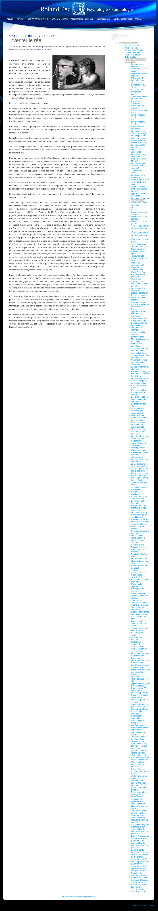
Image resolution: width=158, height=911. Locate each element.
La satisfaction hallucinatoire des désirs (139, 482)
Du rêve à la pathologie (136, 345)
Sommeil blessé (138, 186)
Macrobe (135, 533)
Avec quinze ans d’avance (138, 386)
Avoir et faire (136, 637)
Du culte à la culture (140, 547)
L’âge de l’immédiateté (137, 268)
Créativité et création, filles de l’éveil (138, 623)
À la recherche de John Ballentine (139, 497)
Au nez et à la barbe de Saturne (140, 259)
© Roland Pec (67, 897)
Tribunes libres (131, 57)
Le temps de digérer (140, 198)
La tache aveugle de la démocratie (140, 155)
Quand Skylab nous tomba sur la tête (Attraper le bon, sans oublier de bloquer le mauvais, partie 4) (140, 842)
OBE (133, 207)
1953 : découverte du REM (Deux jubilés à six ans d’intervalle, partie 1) (140, 740)
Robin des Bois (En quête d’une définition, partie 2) (139, 697)
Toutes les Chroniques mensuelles (135, 60)
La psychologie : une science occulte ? (140, 437)
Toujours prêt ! (137, 256)
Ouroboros (136, 609)
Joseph (134, 570)
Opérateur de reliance (137, 328)
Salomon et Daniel (139, 572)
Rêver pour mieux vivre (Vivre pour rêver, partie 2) (139, 794)
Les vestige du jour (139, 473)
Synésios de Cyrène (140, 531)
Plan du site (91, 897)
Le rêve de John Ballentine (138, 502)
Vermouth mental (138, 475)
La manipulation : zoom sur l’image (138, 132)
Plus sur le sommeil (133, 55)
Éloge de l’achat (138, 295)
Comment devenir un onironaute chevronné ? (139, 362)
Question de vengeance (136, 150)
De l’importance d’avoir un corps (138, 449)
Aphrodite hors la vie (140, 179)
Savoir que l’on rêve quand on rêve (140, 356)
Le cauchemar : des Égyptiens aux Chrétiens (140, 655)
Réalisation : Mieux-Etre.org (143, 905)
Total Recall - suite (139, 602)
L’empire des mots (139, 320)
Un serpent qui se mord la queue (139, 516)
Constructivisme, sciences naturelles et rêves (139, 595)
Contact (138, 19)
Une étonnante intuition (137, 106)
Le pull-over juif (138, 163)
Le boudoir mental (139, 512)
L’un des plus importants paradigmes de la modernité (139, 587)
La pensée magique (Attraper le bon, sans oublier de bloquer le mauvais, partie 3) (140, 829)
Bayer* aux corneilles (136, 102)
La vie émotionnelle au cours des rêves (139, 465)
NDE (133, 209)
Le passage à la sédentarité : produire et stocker (139, 290)
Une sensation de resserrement (139, 650)
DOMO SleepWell (60, 19)
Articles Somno (131, 48)
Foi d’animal (136, 196)
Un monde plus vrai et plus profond (139, 606)
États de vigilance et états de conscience (140, 520)
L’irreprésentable (138, 390)
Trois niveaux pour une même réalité (139, 245)
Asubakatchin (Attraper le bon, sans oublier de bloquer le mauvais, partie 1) (140, 803)
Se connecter (79, 897)
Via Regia (135, 489)
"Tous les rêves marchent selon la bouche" (139, 431)
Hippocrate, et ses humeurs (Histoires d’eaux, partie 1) (139, 879)
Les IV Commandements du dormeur (139, 96)
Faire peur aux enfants (137, 65)
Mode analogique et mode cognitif (140, 305)
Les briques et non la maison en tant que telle (139, 399)
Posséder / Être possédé (138, 275)
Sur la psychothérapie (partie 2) (138, 121)
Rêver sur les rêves (139, 110)
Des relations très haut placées (139, 324)
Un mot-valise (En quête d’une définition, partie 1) (139, 690)
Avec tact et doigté (139, 487)
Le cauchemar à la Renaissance (139, 661)
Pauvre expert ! (138, 140)
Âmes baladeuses (139, 524)
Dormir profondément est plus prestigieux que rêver (140, 559)
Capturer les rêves (139, 249)
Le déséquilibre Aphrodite (138, 176)
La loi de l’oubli (137, 408)
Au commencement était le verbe (139, 629)
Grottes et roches (139, 545)
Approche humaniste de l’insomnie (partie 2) (140, 235)
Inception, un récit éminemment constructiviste (139, 424)
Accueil (10, 19)
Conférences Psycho (134, 50)
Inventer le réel (138, 200)
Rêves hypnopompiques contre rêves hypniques (138, 312)
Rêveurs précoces (139, 318)
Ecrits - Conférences (123, 19)
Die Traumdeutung (139, 478)
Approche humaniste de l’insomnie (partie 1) (140, 228)
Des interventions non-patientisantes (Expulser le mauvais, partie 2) (139, 871)
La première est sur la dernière (139, 460)
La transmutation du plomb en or (140, 368)
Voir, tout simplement (136, 640)
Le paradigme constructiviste (137, 412)
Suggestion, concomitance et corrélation (138, 443)
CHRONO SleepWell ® (38, 19)
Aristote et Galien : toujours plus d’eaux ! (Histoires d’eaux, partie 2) (139, 888)
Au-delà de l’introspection (137, 645)
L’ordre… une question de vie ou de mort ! (139, 283)
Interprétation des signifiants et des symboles (139, 507)
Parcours (21, 19)
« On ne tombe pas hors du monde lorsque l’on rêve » (139, 350)
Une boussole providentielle (137, 576)
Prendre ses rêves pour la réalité (139, 419)
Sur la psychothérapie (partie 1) (138, 114)
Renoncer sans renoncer (138, 550)
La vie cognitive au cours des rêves (139, 469)
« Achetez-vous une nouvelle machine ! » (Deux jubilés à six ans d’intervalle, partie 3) (140, 762)
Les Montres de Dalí (140, 378)
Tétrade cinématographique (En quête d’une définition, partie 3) (139, 705)
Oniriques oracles (139, 189)
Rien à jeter (136, 279)
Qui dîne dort (137, 78)
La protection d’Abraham (137, 90)
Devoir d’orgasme (139, 142)
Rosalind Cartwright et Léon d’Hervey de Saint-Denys (140, 373)
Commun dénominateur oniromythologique (139, 780)
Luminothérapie (103, 19)
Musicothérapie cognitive (82, 19)
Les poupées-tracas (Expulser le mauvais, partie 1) (140, 863)
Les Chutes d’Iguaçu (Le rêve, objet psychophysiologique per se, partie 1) (140, 668)
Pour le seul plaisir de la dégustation (139, 382)
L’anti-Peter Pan (138, 272)
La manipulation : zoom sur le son (138, 137)
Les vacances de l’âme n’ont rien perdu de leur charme (138, 539)
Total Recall (136, 600)
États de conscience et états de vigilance (140, 613)
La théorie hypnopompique (138, 192)
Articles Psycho (132, 45)
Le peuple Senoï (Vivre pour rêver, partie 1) (138, 787)
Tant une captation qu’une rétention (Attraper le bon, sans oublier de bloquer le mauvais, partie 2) (140, 816)
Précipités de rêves (139, 554)
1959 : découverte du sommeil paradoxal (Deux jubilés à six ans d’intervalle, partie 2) (140, 750)
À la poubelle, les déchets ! (138, 393)
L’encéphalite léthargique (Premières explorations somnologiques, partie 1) (138, 717)
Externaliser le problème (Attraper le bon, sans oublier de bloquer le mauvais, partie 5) (140, 854)
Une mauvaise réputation (137, 127)
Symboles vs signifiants (137, 492)
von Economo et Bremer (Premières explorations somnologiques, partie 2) (139, 729)
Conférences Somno (134, 52)
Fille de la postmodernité (137, 264)
